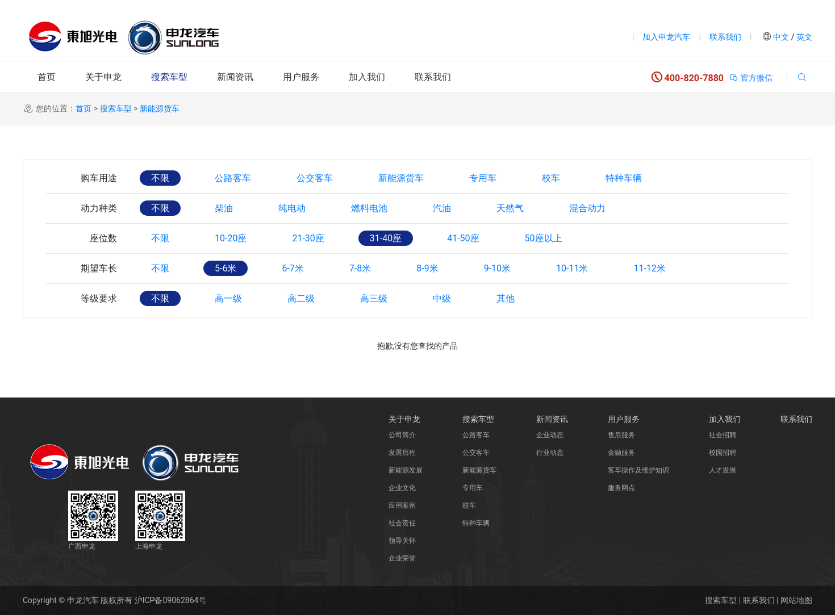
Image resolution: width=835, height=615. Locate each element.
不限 (160, 178)
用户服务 (301, 77)
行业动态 (549, 453)
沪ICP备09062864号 (171, 600)
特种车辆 (624, 178)
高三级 (373, 298)
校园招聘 (722, 453)
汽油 (442, 208)
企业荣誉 (402, 558)
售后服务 (621, 435)
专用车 (482, 178)
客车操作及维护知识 (638, 470)
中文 (781, 36)
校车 (551, 178)
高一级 (228, 298)
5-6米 (225, 268)
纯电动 (292, 208)
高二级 (301, 298)
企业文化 (402, 488)
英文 (803, 36)
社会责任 (402, 523)
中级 (442, 298)
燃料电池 (369, 208)
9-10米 (497, 268)
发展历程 (402, 453)
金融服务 (621, 453)
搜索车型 (169, 77)
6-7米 (292, 268)
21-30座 (308, 238)
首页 (46, 77)
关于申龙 (103, 77)
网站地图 (796, 600)
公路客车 (233, 178)
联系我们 (725, 36)
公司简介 (402, 435)
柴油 (224, 208)
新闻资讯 (235, 77)
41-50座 (463, 238)
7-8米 (360, 268)
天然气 (510, 208)
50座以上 (543, 238)
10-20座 (231, 238)
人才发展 (722, 470)
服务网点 (621, 488)
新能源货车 (159, 108)
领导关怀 (402, 541)
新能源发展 (406, 470)
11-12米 (649, 268)
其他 (505, 298)
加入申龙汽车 (666, 36)
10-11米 (572, 268)
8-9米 (427, 268)
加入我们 (367, 77)
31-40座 (386, 238)
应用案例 (402, 505)
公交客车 (315, 178)
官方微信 (750, 77)
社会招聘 (722, 435)
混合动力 (587, 208)
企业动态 (549, 435)
